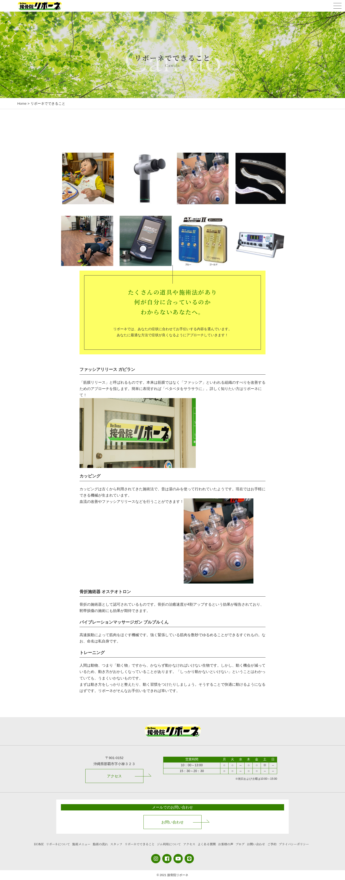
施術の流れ (100, 844)
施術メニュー (81, 844)
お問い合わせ (172, 822)
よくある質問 (207, 844)
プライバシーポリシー (294, 844)
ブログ (240, 844)
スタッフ (116, 844)
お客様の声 (225, 844)
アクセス (114, 776)
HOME (39, 844)
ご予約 (271, 844)
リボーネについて (58, 844)
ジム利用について (169, 844)
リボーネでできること (140, 844)
